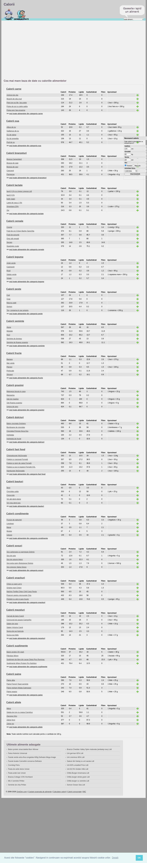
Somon (9, 307)
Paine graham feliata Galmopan (19, 688)
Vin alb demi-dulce (14, 499)
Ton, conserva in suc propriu (17, 310)
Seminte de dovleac (14, 339)
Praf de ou (11, 142)
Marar (9, 527)
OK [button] (139, 858)
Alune (9, 327)
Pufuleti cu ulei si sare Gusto (18, 599)
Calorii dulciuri (15, 417)
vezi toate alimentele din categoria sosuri (26, 570)
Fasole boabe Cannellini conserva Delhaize (25, 761)
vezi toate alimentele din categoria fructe (26, 378)
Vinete (9, 278)
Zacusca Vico (12, 716)
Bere (8, 488)
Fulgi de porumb (13, 235)
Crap (8, 299)
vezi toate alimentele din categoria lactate (26, 214)
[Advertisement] (27, 50)
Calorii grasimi (14, 385)
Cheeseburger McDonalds (17, 456)
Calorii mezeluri (15, 609)
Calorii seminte (15, 321)
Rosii (8, 271)
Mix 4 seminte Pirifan (16, 781)
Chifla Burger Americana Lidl (78, 773)
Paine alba (11, 680)
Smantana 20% (13, 207)
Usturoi (9, 535)
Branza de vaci (12, 167)
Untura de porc (12, 407)
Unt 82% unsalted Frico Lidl (77, 765)
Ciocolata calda (13, 491)
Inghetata (10, 435)
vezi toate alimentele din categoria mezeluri (27, 638)
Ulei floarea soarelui (14, 403)
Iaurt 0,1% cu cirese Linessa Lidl (19, 191)
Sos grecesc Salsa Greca (16, 567)
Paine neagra (12, 692)
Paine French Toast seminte (17, 684)
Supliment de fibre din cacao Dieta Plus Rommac (26, 660)
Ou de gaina (11, 135)
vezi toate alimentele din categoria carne (26, 114)
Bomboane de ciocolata (16, 427)
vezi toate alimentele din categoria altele (26, 727)
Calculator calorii (59, 792)
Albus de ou (11, 127)
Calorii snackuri (15, 577)
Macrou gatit (11, 303)
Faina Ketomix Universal (17, 753)
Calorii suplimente (17, 645)
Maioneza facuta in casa (16, 391)
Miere (9, 709)
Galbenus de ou (13, 131)
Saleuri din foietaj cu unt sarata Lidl (80, 761)
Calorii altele (13, 702)
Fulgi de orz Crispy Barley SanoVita (20, 231)
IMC (84, 792)
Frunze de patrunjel (14, 520)
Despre (21, 14)
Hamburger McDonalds (15, 471)
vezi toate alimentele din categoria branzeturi (28, 178)
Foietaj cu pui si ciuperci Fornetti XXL (21, 467)
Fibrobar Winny (12, 656)
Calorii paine (13, 674)
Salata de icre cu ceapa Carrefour (20, 712)
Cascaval (10, 171)
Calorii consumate (74, 792)
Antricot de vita (12, 95)
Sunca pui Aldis (13, 635)
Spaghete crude (13, 246)
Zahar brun (11, 720)
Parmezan (11, 174)
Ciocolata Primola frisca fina (17, 431)
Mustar (9, 531)
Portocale (10, 371)
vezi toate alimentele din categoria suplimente (28, 667)
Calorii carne (13, 89)
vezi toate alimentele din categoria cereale (26, 250)
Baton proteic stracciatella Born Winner (23, 749)
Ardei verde (11, 263)
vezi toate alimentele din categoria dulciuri (26, 442)
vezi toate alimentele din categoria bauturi (26, 506)
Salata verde (11, 274)
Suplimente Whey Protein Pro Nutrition (21, 663)
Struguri (10, 375)
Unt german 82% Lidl (75, 753)
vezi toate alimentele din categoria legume (26, 282)
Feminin (129, 166)
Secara (9, 242)
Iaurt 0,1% (11, 195)
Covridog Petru (14, 765)
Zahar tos (10, 724)
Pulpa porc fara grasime (16, 110)
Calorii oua (12, 121)
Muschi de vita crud (14, 99)
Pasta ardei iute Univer (17, 773)
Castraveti (10, 267)
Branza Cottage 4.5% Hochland (20, 777)
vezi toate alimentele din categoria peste (26, 314)
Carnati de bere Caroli (15, 616)
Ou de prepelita (13, 139)
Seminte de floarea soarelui (17, 342)
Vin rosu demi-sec (14, 503)
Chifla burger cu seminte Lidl (78, 781)
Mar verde (10, 363)
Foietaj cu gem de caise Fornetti (19, 463)
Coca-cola (10, 495)
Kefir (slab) (11, 199)
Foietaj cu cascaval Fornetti (17, 459)
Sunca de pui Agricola (15, 631)
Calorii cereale (14, 221)
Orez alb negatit (13, 239)
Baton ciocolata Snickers (16, 424)
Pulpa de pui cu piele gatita (17, 106)
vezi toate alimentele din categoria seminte (27, 346)
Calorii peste (13, 289)
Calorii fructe (14, 353)
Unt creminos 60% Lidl (75, 757)
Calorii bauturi (14, 481)
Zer (8, 210)
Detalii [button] (115, 857)
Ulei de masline (13, 399)
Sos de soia (11, 556)
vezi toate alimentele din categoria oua (25, 146)
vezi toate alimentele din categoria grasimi (26, 410)
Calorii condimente (17, 513)
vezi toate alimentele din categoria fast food (27, 474)
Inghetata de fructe (14, 439)
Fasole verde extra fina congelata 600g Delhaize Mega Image (32, 757)
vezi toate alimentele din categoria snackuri (27, 602)
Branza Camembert (14, 159)
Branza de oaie (12, 163)
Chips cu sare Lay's (14, 584)
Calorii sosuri (14, 545)
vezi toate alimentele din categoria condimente (28, 538)
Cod (8, 295)
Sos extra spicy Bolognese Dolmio (20, 563)
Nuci (8, 335)
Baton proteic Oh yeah (15, 652)
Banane (10, 359)
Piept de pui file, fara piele (17, 103)
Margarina (10, 395)
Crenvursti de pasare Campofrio (19, 620)
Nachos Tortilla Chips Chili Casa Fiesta (22, 592)
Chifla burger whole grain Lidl (78, 777)
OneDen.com (21, 792)
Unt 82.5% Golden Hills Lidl (77, 769)
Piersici (9, 367)
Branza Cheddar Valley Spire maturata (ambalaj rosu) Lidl (89, 749)
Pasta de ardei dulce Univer (18, 769)
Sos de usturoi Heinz (15, 559)
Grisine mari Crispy (14, 588)
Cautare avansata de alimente (40, 792)
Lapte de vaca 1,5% (14, 203)
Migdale (10, 331)
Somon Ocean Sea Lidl (76, 785)
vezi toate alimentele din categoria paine (26, 695)
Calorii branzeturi (16, 153)
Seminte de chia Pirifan (17, 785)
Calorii (9, 14)
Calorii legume (14, 257)
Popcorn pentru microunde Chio (19, 595)
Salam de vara (12, 624)
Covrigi (9, 227)
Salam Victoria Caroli (15, 627)
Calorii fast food (15, 449)
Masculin (137, 166)
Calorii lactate (14, 185)
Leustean (10, 524)
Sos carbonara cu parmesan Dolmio (20, 552)
